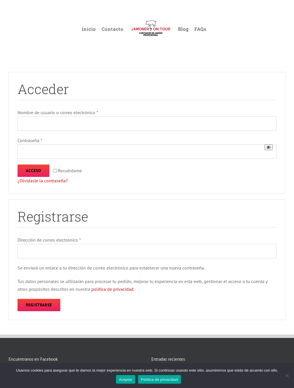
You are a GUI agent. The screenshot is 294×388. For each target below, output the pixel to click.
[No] (287, 376)
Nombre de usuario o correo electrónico (58, 112)
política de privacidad (112, 289)
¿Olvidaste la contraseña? (43, 181)
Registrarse (39, 304)
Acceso (33, 170)
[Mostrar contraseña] (268, 147)
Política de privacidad (159, 379)
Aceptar (125, 379)
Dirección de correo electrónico (49, 240)
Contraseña (30, 140)
